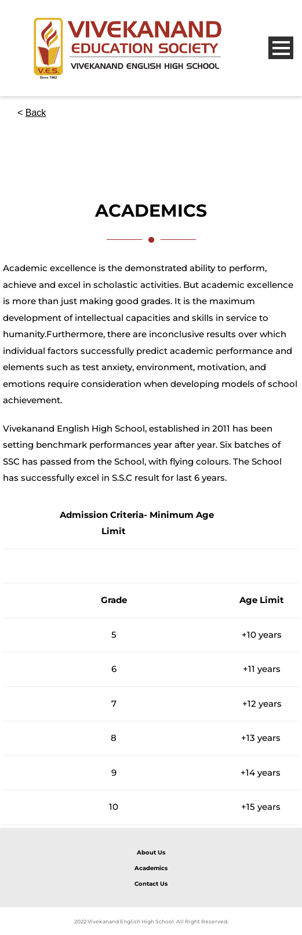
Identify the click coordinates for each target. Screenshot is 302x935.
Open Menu (280, 47)
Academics (151, 868)
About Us (151, 852)
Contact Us (151, 883)
